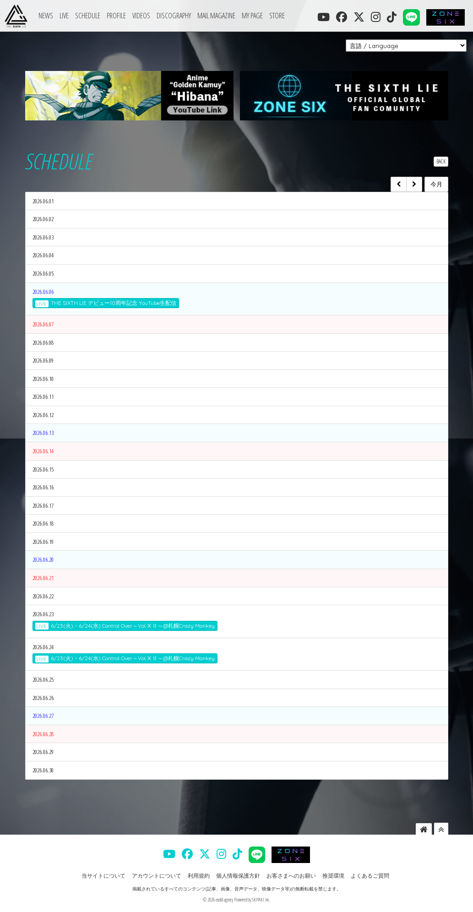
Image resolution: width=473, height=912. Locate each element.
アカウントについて (156, 875)
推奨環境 (333, 875)
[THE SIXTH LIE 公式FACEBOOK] (341, 17)
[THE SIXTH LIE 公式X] (358, 17)
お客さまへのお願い (291, 875)
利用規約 (199, 875)
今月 (436, 184)
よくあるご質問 (370, 875)
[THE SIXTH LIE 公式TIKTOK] (392, 17)
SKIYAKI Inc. (261, 899)
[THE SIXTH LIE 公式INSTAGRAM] (376, 17)
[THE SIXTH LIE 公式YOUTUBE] (323, 17)
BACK (441, 161)
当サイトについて (103, 875)
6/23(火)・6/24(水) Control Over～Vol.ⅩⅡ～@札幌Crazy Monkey (125, 626)
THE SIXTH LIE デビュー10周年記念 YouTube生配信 (105, 303)
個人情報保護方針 (238, 875)
